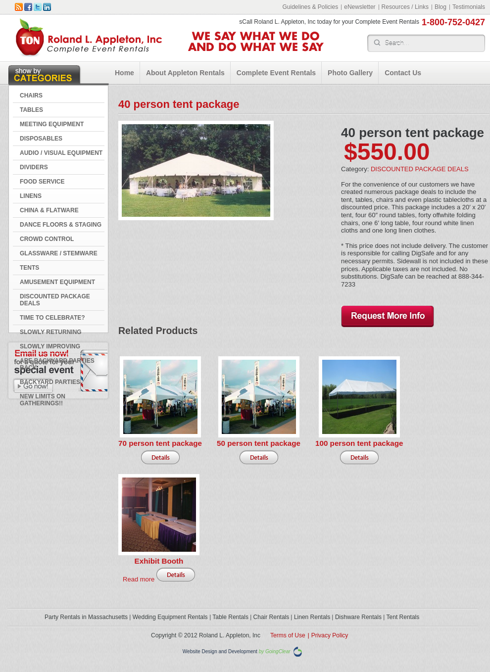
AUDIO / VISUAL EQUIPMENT (61, 152)
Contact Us (403, 73)
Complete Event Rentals (276, 73)
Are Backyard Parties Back (57, 364)
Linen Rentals (312, 617)
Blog (440, 6)
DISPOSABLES (41, 138)
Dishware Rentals (358, 617)
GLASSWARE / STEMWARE (59, 253)
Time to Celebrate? (52, 317)
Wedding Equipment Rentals (170, 617)
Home (124, 73)
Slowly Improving (50, 346)
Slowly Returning (51, 332)
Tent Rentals (403, 617)
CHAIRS (31, 95)
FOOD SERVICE (42, 181)
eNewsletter (359, 6)
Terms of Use (287, 635)
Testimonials (468, 6)
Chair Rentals (271, 617)
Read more (138, 579)
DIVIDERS (34, 167)
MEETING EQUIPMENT (52, 124)
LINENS (31, 195)
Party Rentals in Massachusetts (86, 617)
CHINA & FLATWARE (49, 210)
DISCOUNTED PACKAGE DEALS (55, 300)
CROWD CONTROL (47, 239)
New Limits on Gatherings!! (42, 400)
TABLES (31, 109)
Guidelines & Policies (310, 6)
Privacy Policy (329, 635)
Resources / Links (405, 6)
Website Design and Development (220, 651)
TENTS (29, 267)
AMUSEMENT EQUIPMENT (57, 282)
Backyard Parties (50, 382)
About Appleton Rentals (185, 73)
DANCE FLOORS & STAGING (60, 224)
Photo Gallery (350, 73)
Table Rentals (230, 617)
